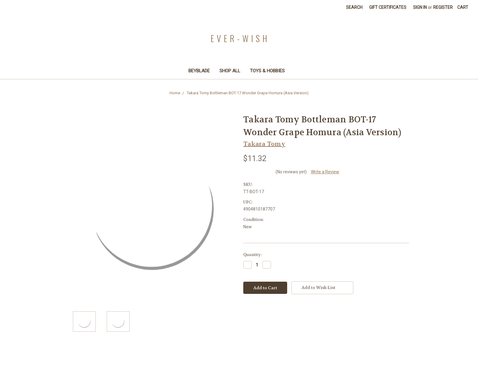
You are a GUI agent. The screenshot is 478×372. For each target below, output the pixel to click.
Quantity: (252, 254)
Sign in (420, 7)
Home (174, 93)
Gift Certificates (387, 7)
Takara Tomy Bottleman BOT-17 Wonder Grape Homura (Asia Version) (248, 93)
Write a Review (325, 171)
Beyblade (199, 71)
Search (354, 7)
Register (443, 7)
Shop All (229, 71)
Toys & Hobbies (270, 71)
